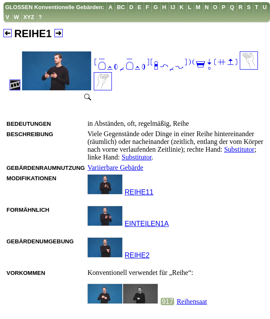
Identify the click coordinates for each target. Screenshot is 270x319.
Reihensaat (192, 301)
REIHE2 (136, 255)
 (166, 65)
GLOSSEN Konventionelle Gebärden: (54, 7)
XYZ (28, 17)
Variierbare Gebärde (115, 167)
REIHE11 (138, 192)
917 (167, 301)
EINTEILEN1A (146, 223)
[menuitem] (54, 7)
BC (121, 7)
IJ (173, 7)
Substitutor (239, 149)
